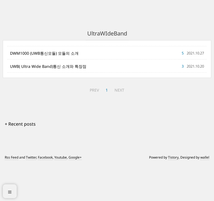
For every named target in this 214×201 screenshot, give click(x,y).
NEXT (119, 90)
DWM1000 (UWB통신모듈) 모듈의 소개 (44, 53)
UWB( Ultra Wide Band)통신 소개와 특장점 (48, 66)
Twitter (31, 157)
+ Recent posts (20, 124)
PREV (94, 90)
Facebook (45, 157)
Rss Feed (11, 157)
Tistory (173, 157)
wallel (204, 157)
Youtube (60, 157)
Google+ (75, 157)
